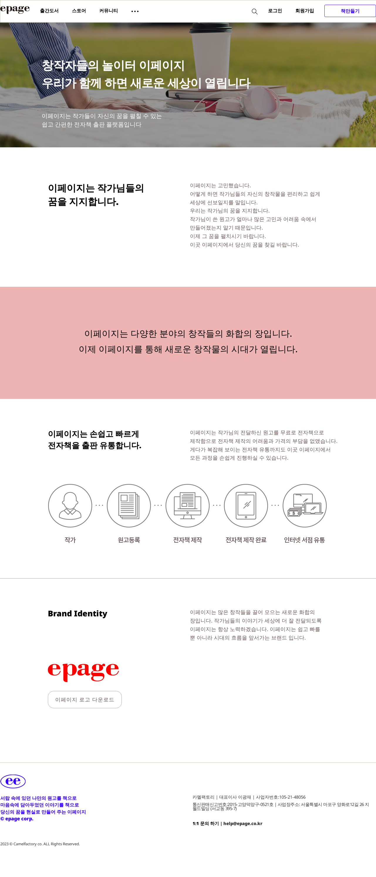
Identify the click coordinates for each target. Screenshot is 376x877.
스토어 (79, 10)
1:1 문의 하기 (206, 823)
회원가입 (304, 10)
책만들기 (350, 11)
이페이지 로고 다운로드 (84, 699)
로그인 (275, 10)
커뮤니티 (108, 10)
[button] (135, 10)
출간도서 (49, 10)
